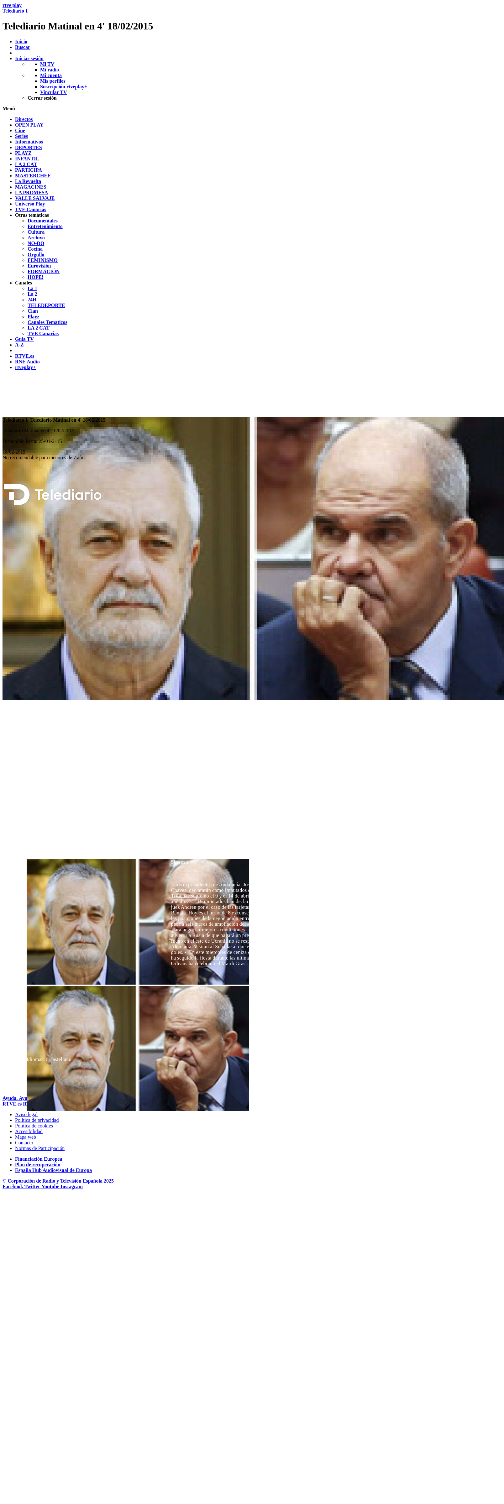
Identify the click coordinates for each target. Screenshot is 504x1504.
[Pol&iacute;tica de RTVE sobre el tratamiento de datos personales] (37, 1120)
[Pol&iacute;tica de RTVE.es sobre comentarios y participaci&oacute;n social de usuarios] (40, 1148)
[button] (252, 109)
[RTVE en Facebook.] (13, 1186)
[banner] (252, 17)
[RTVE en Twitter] (32, 1186)
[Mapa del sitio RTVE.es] (25, 1137)
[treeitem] (24, 119)
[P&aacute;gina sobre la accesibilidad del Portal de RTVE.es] (29, 1131)
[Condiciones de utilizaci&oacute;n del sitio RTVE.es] (26, 1114)
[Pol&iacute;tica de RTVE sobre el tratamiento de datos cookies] (34, 1125)
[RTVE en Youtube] (50, 1186)
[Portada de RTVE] (13, 1103)
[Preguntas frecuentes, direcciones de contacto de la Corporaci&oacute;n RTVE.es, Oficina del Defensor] (24, 1142)
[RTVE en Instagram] (71, 1186)
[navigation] (252, 243)
